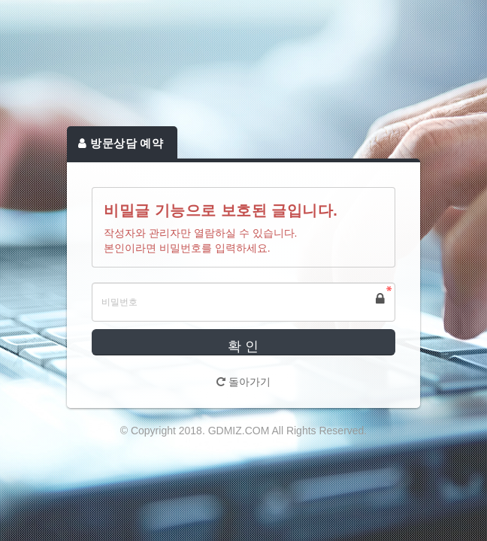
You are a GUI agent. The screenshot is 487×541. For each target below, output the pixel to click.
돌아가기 (243, 382)
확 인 (243, 346)
